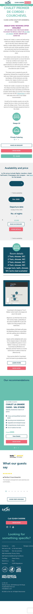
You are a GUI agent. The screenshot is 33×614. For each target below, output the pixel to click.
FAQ (13, 561)
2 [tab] (16, 139)
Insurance (5, 563)
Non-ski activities (17, 551)
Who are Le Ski (6, 548)
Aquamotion (21, 93)
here (31, 175)
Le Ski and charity (17, 548)
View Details (16, 436)
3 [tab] (18, 139)
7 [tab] (24, 491)
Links (13, 546)
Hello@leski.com (7, 588)
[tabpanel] (16, 124)
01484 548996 (19, 2)
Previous (2, 6)
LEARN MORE (16, 363)
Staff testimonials (7, 556)
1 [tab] (14, 139)
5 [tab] (18, 491)
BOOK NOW (28, 2)
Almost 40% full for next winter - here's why (16, 5)
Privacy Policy (16, 553)
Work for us (5, 561)
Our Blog (4, 558)
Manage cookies (28, 546)
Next (31, 6)
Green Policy (15, 558)
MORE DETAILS (16, 229)
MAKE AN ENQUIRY (16, 145)
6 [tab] (21, 491)
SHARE (18, 156)
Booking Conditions (17, 556)
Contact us (5, 546)
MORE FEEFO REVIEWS (16, 499)
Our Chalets (5, 551)
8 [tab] (27, 491)
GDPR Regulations (17, 563)
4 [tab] (15, 491)
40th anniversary (6, 553)
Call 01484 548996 (16, 518)
